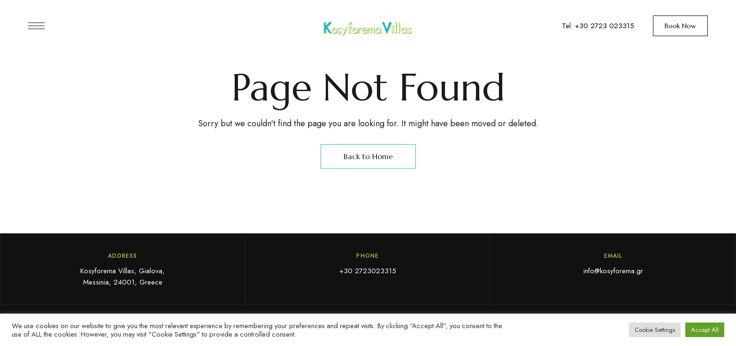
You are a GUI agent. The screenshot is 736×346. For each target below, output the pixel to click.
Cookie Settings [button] (655, 329)
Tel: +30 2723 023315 (598, 26)
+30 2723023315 (367, 271)
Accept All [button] (705, 329)
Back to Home (368, 156)
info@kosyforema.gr (613, 271)
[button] (680, 25)
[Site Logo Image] (368, 28)
